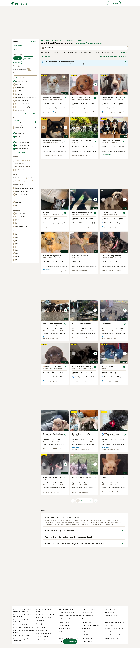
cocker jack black (111, 609)
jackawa (85, 632)
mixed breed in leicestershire (45, 614)
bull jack (62, 632)
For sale (17, 58)
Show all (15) (20, 152)
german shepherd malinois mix (115, 622)
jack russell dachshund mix (114, 628)
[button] (84, 84)
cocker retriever (87, 616)
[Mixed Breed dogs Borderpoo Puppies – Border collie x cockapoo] (84, 199)
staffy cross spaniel (88, 609)
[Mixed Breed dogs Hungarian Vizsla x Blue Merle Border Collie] (84, 353)
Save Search (47, 56)
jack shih (85, 635)
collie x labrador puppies (113, 635)
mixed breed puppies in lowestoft (21, 620)
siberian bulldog (64, 628)
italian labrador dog (42, 640)
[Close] (125, 61)
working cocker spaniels (67, 609)
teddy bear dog (41, 627)
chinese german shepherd (44, 617)
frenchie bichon (41, 630)
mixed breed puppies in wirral (23, 627)
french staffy (109, 625)
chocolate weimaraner (66, 612)
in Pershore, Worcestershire (87, 43)
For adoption (28, 58)
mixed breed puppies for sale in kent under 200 (23, 615)
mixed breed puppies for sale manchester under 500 (22, 610)
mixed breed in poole (20, 624)
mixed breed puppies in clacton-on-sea (23, 631)
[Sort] (113, 56)
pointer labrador (87, 638)
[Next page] (96, 501)
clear (34, 73)
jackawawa (40, 621)
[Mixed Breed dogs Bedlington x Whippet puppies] (55, 464)
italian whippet (64, 622)
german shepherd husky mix (68, 638)
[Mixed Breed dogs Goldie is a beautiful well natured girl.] (84, 464)
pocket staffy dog (88, 612)
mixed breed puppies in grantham (44, 610)
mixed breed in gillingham (21, 635)
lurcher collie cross (111, 638)
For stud (17, 62)
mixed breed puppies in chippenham (21, 639)
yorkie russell (109, 619)
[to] (32, 180)
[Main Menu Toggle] (7, 3)
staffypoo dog (86, 628)
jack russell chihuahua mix (68, 619)
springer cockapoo (111, 616)
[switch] (29, 69)
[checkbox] (14, 81)
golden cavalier (87, 641)
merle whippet (109, 632)
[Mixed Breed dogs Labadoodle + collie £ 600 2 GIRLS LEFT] (114, 310)
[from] (20, 180)
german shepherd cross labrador (70, 616)
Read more (123, 52)
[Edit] (35, 121)
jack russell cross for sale (90, 625)
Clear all (33, 42)
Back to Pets (18, 45)
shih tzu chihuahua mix (43, 633)
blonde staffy (109, 612)
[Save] (65, 98)
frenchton (85, 619)
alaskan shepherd (42, 637)
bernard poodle (64, 625)
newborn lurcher (87, 622)
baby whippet (63, 635)
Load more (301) (30, 114)
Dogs (15, 50)
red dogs (39, 624)
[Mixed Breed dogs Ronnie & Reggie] (114, 353)
